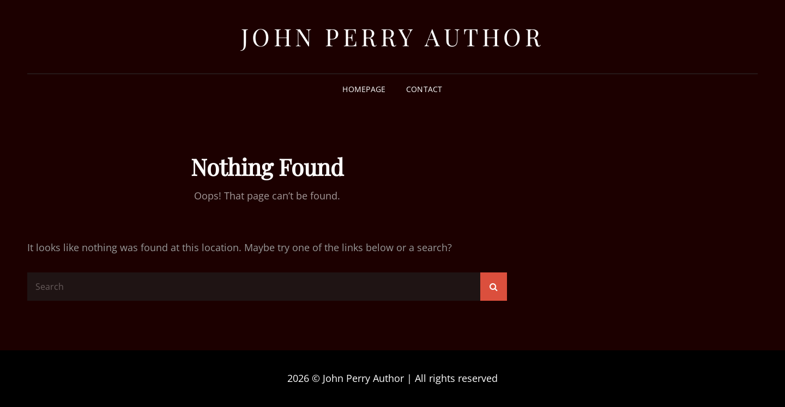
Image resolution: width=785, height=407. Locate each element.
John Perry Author (393, 36)
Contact (424, 89)
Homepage (363, 89)
